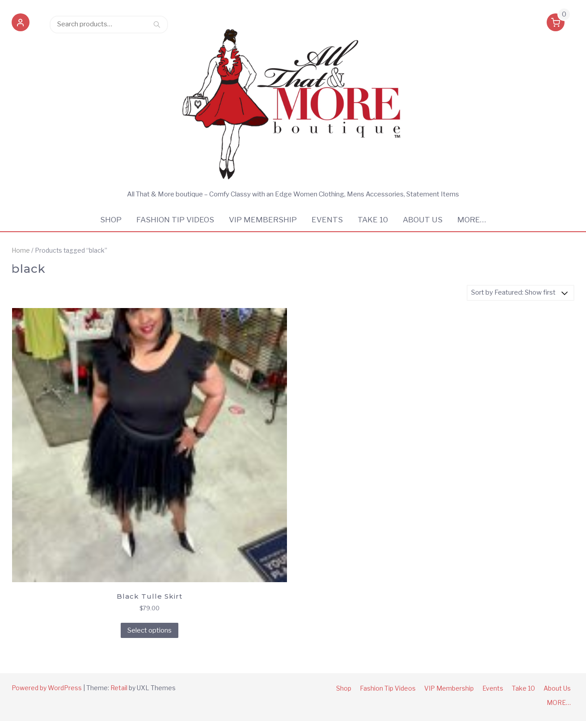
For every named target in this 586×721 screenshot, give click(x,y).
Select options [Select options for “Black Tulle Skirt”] (149, 630)
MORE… (471, 219)
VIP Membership (263, 219)
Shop (111, 219)
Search (157, 24)
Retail (118, 688)
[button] (21, 24)
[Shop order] (520, 293)
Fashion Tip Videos (175, 219)
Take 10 (373, 219)
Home (21, 250)
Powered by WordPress (47, 688)
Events (327, 219)
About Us (423, 219)
